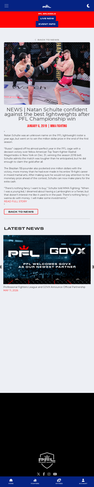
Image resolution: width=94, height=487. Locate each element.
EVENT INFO (47, 24)
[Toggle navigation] (6, 6)
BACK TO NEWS (21, 211)
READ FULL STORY (15, 201)
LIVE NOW (47, 18)
